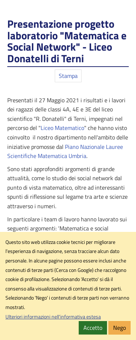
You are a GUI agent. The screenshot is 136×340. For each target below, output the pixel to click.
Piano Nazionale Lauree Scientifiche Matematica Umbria (65, 151)
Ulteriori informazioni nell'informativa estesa (53, 316)
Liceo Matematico (62, 127)
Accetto (92, 327)
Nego (119, 327)
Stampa (68, 75)
